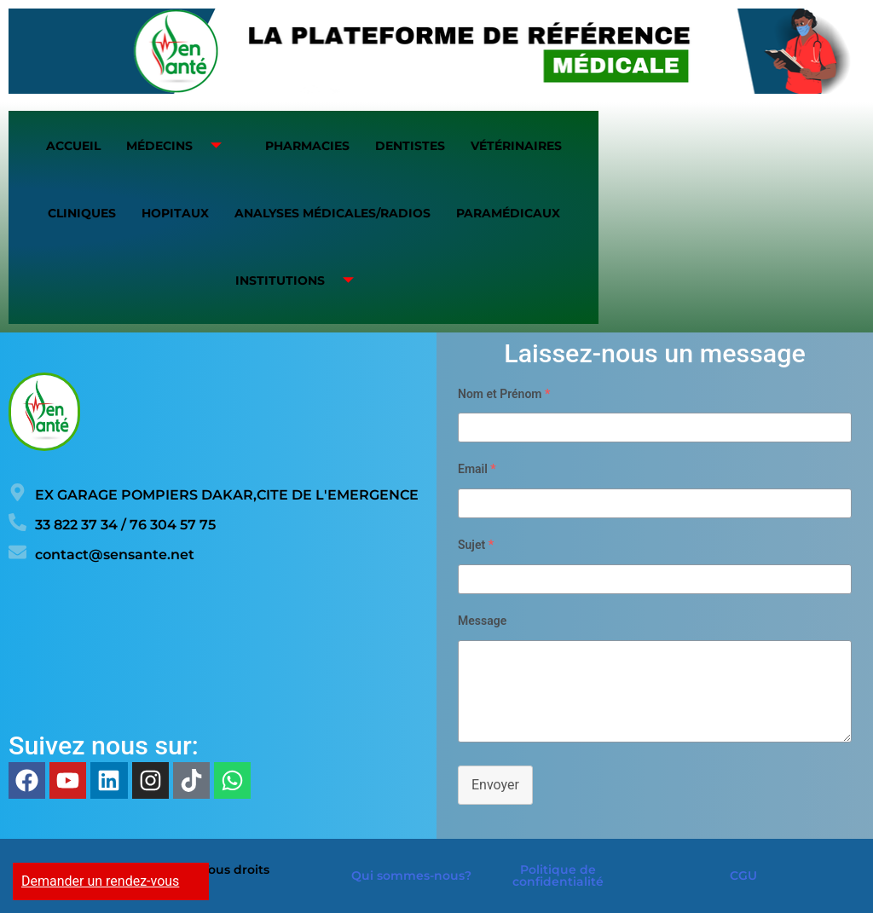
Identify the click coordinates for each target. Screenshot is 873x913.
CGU (743, 875)
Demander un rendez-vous (100, 881)
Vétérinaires (516, 145)
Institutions (301, 281)
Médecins (180, 146)
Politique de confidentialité (558, 875)
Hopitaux (175, 213)
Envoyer (495, 785)
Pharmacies (307, 145)
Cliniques (82, 213)
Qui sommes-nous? (411, 875)
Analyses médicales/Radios (332, 213)
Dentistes (410, 145)
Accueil (73, 145)
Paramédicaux (508, 213)
